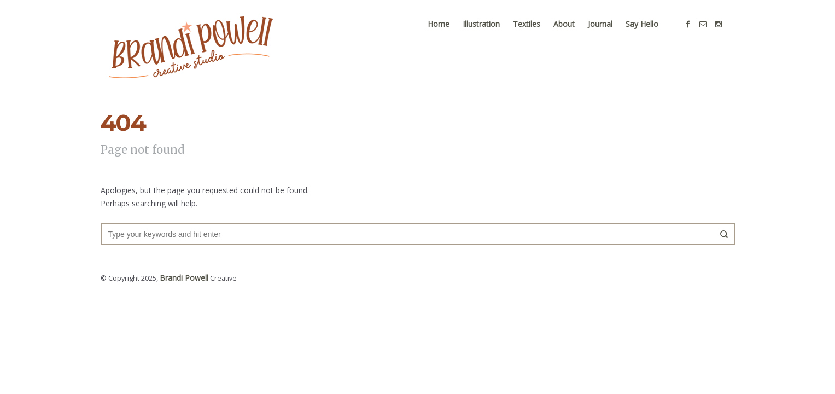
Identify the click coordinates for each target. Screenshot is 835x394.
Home (447, 33)
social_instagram (727, 34)
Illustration (490, 33)
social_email (712, 34)
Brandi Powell (182, 287)
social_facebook (696, 34)
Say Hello (650, 33)
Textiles (535, 33)
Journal (609, 33)
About (572, 33)
